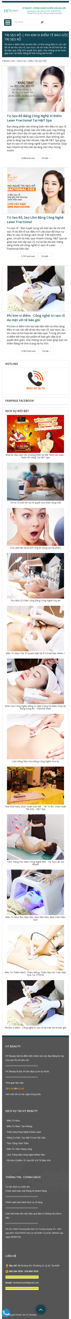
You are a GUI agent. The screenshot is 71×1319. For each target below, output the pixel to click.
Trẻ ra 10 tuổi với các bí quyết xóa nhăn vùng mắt (35, 502)
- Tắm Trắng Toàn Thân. (17, 1143)
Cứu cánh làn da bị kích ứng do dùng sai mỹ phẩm (35, 547)
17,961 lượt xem (28, 351)
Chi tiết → (46, 158)
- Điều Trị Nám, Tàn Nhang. (19, 1126)
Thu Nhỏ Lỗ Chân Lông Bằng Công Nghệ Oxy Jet (35, 600)
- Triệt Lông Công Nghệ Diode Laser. (23, 1132)
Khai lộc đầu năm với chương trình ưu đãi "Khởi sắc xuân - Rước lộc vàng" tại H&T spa (35, 456)
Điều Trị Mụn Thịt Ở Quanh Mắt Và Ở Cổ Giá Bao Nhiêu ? (35, 653)
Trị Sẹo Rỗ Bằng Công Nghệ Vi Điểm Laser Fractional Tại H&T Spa (34, 118)
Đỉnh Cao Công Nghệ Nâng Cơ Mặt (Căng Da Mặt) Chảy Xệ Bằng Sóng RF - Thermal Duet (35, 707)
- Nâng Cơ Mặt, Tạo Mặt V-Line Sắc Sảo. (25, 1137)
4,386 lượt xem (28, 158)
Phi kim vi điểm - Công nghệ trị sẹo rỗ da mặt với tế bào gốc (36, 317)
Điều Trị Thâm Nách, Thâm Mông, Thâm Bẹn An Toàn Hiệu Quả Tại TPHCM (35, 973)
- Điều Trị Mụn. (12, 1120)
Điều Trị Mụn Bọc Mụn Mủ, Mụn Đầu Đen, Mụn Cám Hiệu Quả (35, 918)
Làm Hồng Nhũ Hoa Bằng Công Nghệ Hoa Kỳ (35, 761)
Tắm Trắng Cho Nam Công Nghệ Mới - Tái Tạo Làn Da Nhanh (35, 863)
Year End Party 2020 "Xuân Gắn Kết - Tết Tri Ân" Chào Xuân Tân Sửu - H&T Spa (35, 808)
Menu (7, 22)
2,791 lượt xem (28, 256)
